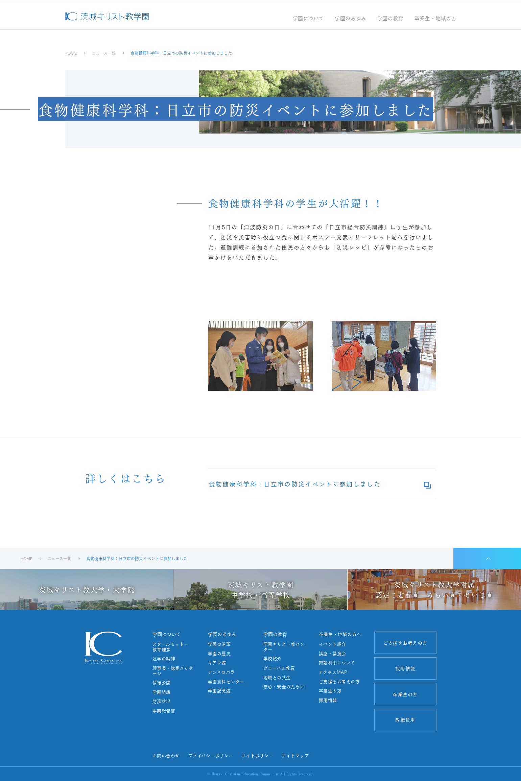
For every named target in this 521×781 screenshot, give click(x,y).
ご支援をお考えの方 (339, 681)
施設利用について (337, 662)
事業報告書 (163, 710)
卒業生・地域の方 (436, 19)
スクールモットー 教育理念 (172, 646)
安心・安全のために (284, 686)
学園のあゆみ (350, 19)
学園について (308, 19)
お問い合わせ (166, 755)
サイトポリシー (257, 755)
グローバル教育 (279, 668)
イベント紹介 (332, 644)
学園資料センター (226, 681)
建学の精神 (163, 658)
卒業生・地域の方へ (340, 634)
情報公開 (161, 682)
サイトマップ (295, 755)
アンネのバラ (221, 672)
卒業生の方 (330, 690)
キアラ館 (217, 662)
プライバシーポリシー (210, 755)
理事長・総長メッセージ (172, 670)
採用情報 (328, 700)
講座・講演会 (332, 653)
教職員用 (405, 720)
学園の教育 (390, 19)
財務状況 (161, 701)
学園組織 (161, 692)
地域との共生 (277, 677)
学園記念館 (219, 690)
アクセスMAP (333, 672)
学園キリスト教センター (284, 646)
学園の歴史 (219, 653)
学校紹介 (272, 658)
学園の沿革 (219, 644)
